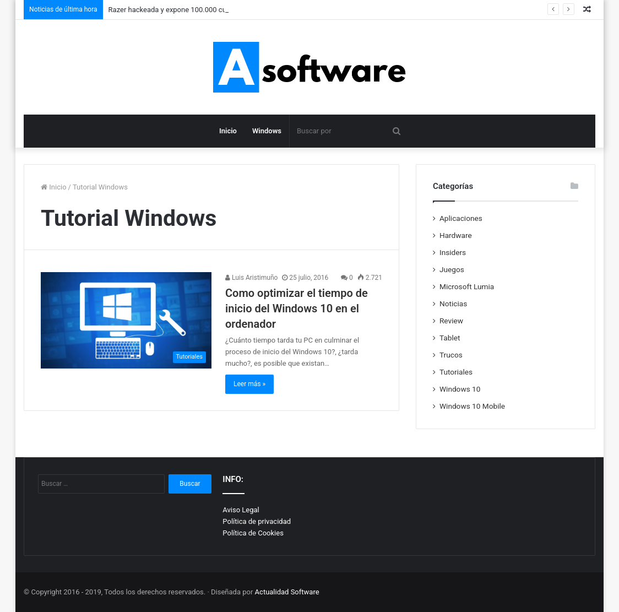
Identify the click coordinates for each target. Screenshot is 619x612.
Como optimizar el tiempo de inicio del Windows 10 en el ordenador (296, 308)
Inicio (228, 131)
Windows (266, 131)
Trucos (451, 354)
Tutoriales (456, 371)
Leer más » (249, 384)
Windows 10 (459, 388)
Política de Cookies (253, 533)
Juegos (451, 269)
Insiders (452, 252)
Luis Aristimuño (251, 277)
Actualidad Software (287, 592)
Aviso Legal (240, 510)
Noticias (453, 303)
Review (451, 320)
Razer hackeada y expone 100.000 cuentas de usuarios (195, 10)
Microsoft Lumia (466, 286)
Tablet (449, 337)
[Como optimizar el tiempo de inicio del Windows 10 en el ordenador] (126, 320)
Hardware (455, 235)
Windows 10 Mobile (472, 406)
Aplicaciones (460, 218)
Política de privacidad (256, 521)
